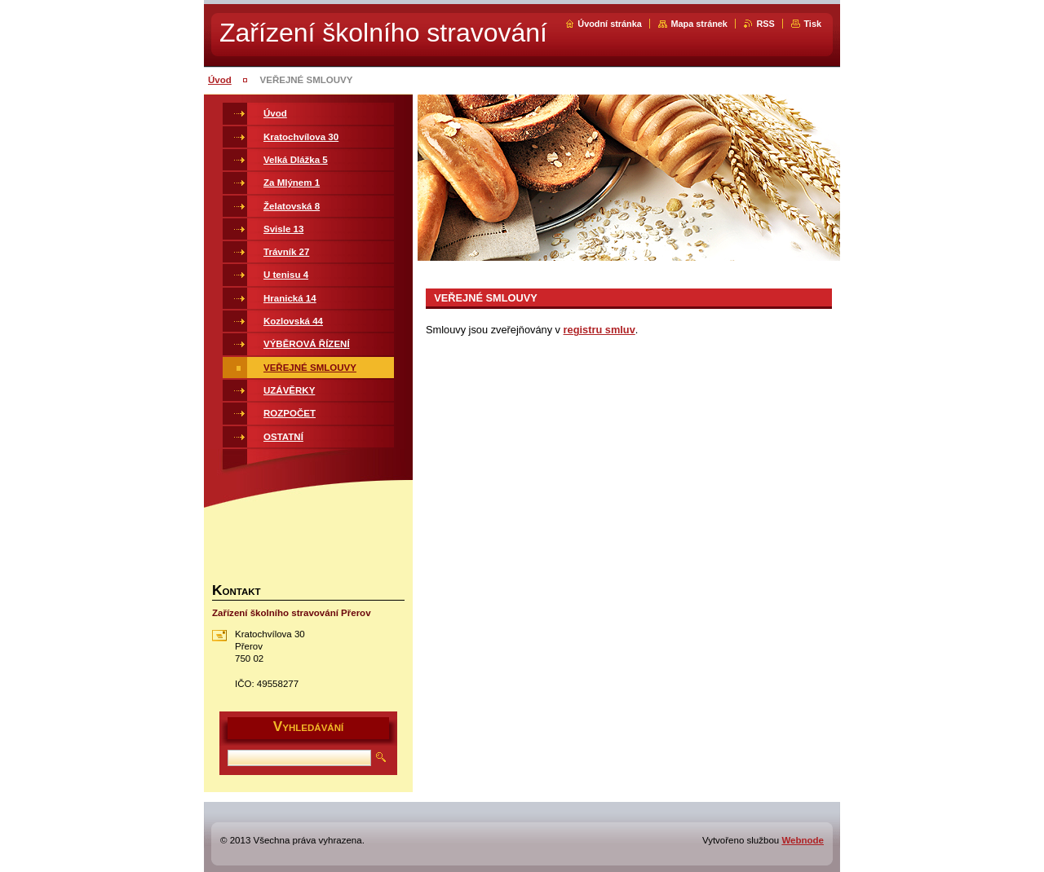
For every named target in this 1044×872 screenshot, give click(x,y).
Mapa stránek (699, 24)
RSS (765, 24)
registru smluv (599, 330)
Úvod (220, 80)
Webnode (802, 840)
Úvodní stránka (609, 24)
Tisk (812, 24)
